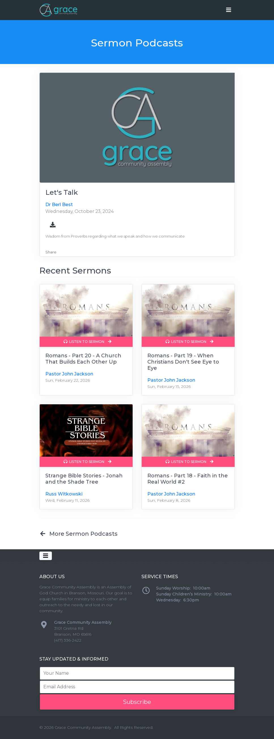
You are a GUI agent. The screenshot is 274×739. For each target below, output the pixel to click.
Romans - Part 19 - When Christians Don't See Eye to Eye (183, 362)
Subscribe (137, 702)
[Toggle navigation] (228, 10)
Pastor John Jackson (69, 374)
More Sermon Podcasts (78, 533)
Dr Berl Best (59, 204)
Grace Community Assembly (83, 727)
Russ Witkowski (63, 494)
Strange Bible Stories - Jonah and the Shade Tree (84, 479)
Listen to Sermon (87, 341)
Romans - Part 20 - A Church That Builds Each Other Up (83, 359)
